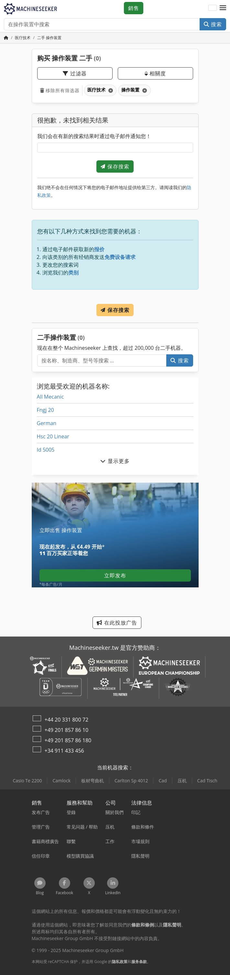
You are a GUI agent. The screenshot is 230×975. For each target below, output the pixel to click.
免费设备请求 (120, 257)
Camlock (61, 780)
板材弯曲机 (92, 780)
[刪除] (110, 90)
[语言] (212, 8)
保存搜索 (115, 166)
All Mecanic (50, 396)
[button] (223, 8)
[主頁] (6, 37)
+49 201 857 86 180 (68, 740)
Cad (163, 780)
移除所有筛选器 (60, 90)
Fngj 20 (45, 409)
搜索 (213, 24)
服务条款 (139, 961)
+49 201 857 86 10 (67, 730)
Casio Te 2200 (27, 780)
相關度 (155, 73)
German (47, 423)
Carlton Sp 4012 (131, 780)
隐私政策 (119, 961)
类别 (73, 272)
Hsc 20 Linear (53, 436)
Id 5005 (46, 449)
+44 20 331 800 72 (67, 719)
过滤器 (74, 73)
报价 (99, 249)
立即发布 (115, 575)
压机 (182, 780)
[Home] (22, 37)
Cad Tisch (207, 780)
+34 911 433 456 (64, 750)
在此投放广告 (117, 622)
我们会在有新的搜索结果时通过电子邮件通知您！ (94, 136)
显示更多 (114, 461)
